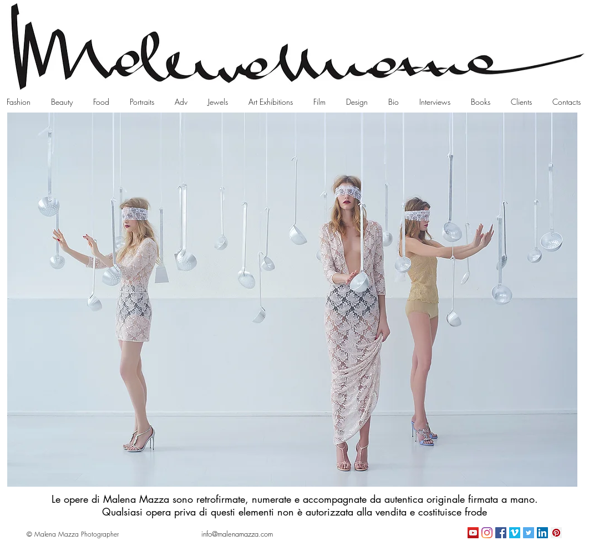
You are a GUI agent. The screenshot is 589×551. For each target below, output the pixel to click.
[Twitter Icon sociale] (528, 532)
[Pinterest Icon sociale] (556, 532)
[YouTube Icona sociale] (473, 532)
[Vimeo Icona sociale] (514, 532)
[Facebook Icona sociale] (500, 532)
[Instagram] (486, 532)
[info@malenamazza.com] (237, 534)
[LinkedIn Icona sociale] (542, 532)
